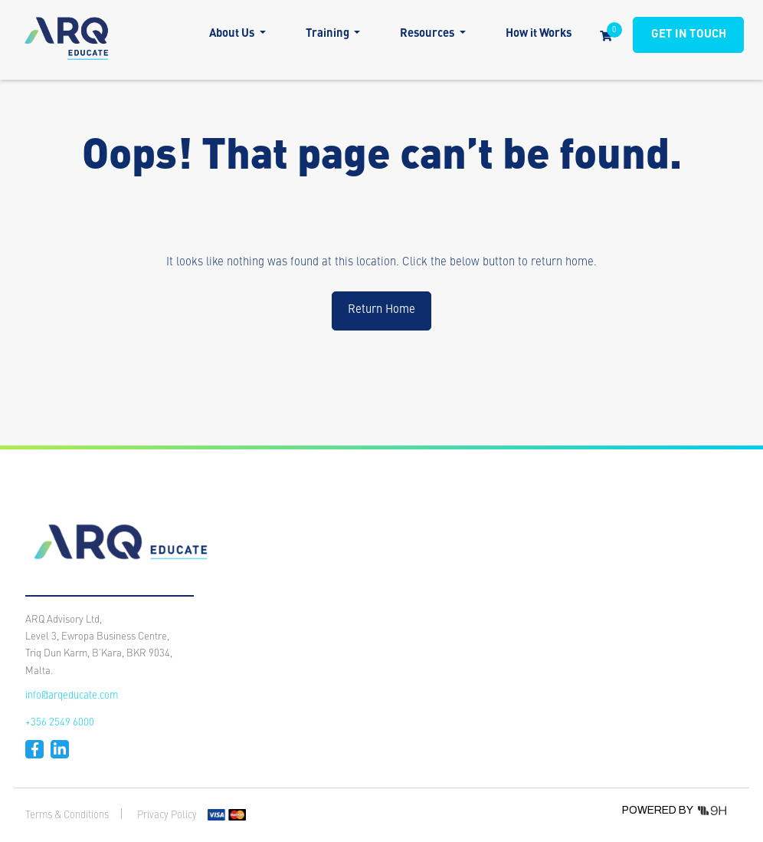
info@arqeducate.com (71, 696)
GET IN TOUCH (688, 35)
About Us (233, 34)
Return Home (381, 310)
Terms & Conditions (67, 816)
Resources (428, 34)
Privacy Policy (167, 816)
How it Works (538, 34)
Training (329, 34)
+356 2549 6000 (59, 723)
